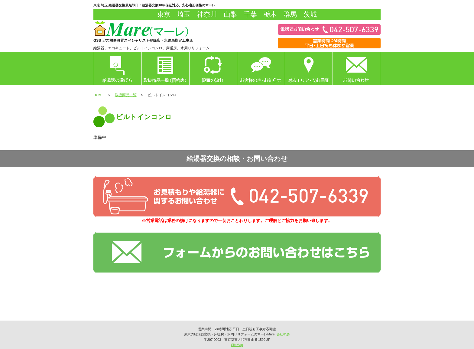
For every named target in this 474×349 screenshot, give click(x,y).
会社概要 (283, 334)
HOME (98, 95)
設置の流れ (213, 68)
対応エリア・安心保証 (309, 68)
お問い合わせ (356, 68)
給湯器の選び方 (117, 68)
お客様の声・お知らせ (261, 68)
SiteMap (237, 345)
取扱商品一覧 (165, 68)
